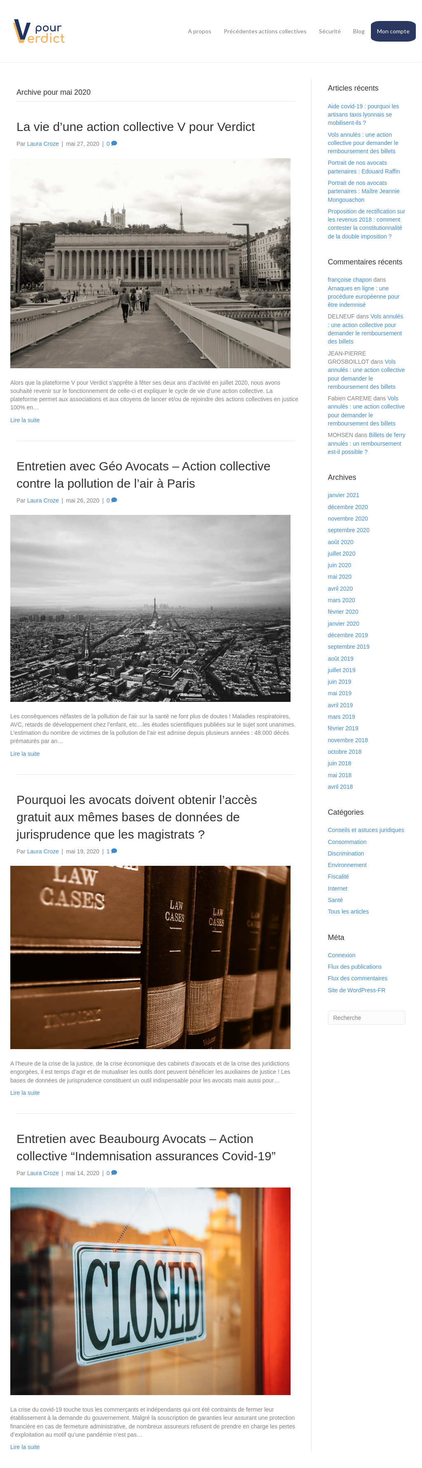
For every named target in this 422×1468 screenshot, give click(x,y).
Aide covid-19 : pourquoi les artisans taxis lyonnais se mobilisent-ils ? (363, 114)
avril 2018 (340, 786)
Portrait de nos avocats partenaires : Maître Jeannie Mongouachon (364, 191)
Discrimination (346, 853)
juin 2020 (340, 565)
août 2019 (341, 658)
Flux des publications (355, 966)
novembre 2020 (348, 518)
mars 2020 (341, 600)
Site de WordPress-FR (357, 990)
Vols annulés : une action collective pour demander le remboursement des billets (363, 143)
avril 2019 (340, 705)
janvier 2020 (343, 623)
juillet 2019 (342, 670)
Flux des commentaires (358, 978)
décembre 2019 (348, 635)
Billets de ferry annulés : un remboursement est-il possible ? (367, 443)
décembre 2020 (348, 507)
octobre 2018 (345, 751)
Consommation (347, 842)
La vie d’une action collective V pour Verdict (135, 126)
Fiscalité (338, 876)
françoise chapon (350, 279)
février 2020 (343, 611)
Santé (335, 900)
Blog (359, 31)
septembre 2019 (349, 646)
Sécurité (330, 31)
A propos (199, 31)
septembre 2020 (349, 530)
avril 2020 (340, 588)
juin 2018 (340, 763)
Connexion (342, 955)
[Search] (367, 1018)
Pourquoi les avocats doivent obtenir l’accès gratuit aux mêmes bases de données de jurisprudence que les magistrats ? (136, 817)
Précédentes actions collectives (265, 31)
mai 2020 (340, 576)
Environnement (347, 865)
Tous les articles (348, 911)
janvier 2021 (343, 495)
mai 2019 (340, 693)
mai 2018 (340, 775)
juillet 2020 (342, 553)
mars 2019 (341, 716)
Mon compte (393, 31)
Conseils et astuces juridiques (366, 830)
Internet (337, 888)
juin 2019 (340, 681)
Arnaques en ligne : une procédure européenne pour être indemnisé (364, 297)
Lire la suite (25, 420)
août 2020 (341, 542)
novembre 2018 (348, 740)
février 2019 (343, 728)
